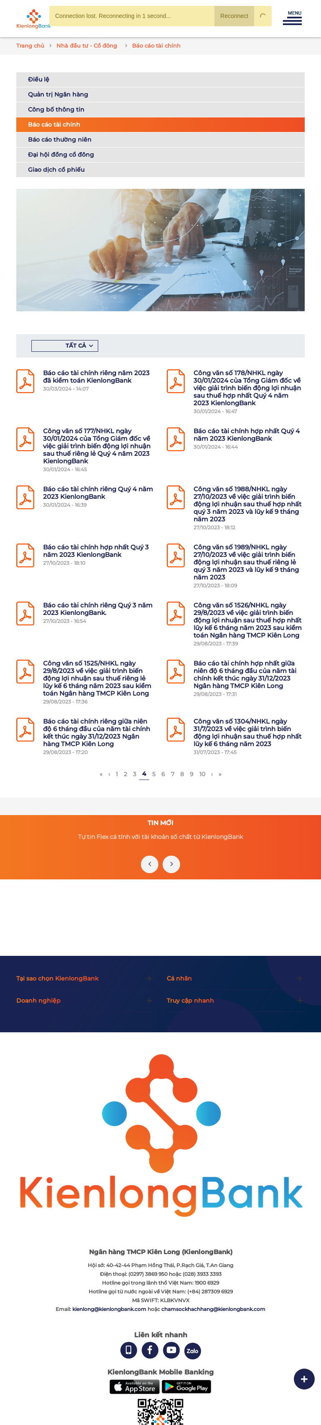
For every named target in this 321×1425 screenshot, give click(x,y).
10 (202, 774)
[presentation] (149, 864)
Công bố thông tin (56, 109)
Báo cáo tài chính (54, 124)
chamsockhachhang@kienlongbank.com (213, 1309)
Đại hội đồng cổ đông (61, 154)
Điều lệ (38, 79)
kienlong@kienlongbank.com (110, 1309)
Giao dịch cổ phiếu (56, 169)
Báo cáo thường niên (60, 139)
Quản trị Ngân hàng (58, 94)
